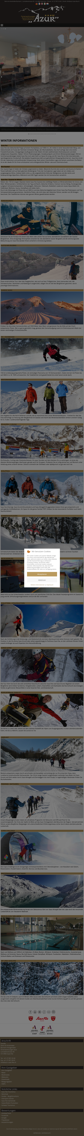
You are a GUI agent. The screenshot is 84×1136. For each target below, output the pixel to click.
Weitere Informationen (37, 585)
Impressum (49, 585)
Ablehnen (42, 580)
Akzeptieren (42, 574)
